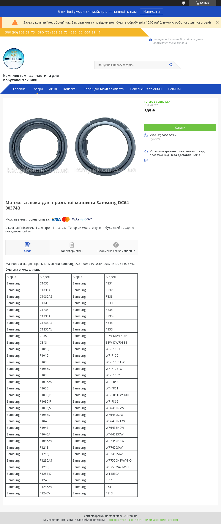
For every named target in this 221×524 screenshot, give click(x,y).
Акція (53, 89)
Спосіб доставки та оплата (104, 89)
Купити (180, 127)
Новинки (174, 89)
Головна (19, 89)
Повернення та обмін (146, 89)
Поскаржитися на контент (124, 520)
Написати (151, 11)
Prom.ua (132, 516)
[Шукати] (171, 65)
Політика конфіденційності (161, 520)
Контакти (70, 89)
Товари (37, 89)
